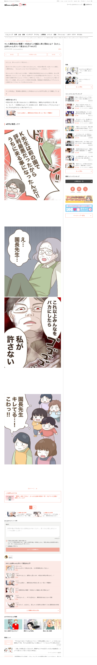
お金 (19, 34)
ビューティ (70, 1)
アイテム (36, 34)
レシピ (66, 1)
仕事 (15, 34)
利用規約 (10, 546)
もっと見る (79, 87)
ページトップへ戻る (79, 215)
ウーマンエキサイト (18, 49)
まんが (75, 1)
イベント (49, 34)
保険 (23, 34)
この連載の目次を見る (32, 610)
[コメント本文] (33, 531)
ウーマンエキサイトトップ (74, 4)
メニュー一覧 (89, 1)
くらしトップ (9, 34)
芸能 (55, 34)
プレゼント (83, 1)
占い (79, 1)
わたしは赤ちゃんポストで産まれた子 (22, 41)
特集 (66, 64)
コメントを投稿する (32, 549)
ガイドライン (18, 543)
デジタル (79, 34)
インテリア (29, 34)
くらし (62, 1)
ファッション (61, 34)
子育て (58, 1)
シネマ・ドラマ (71, 34)
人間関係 (43, 34)
